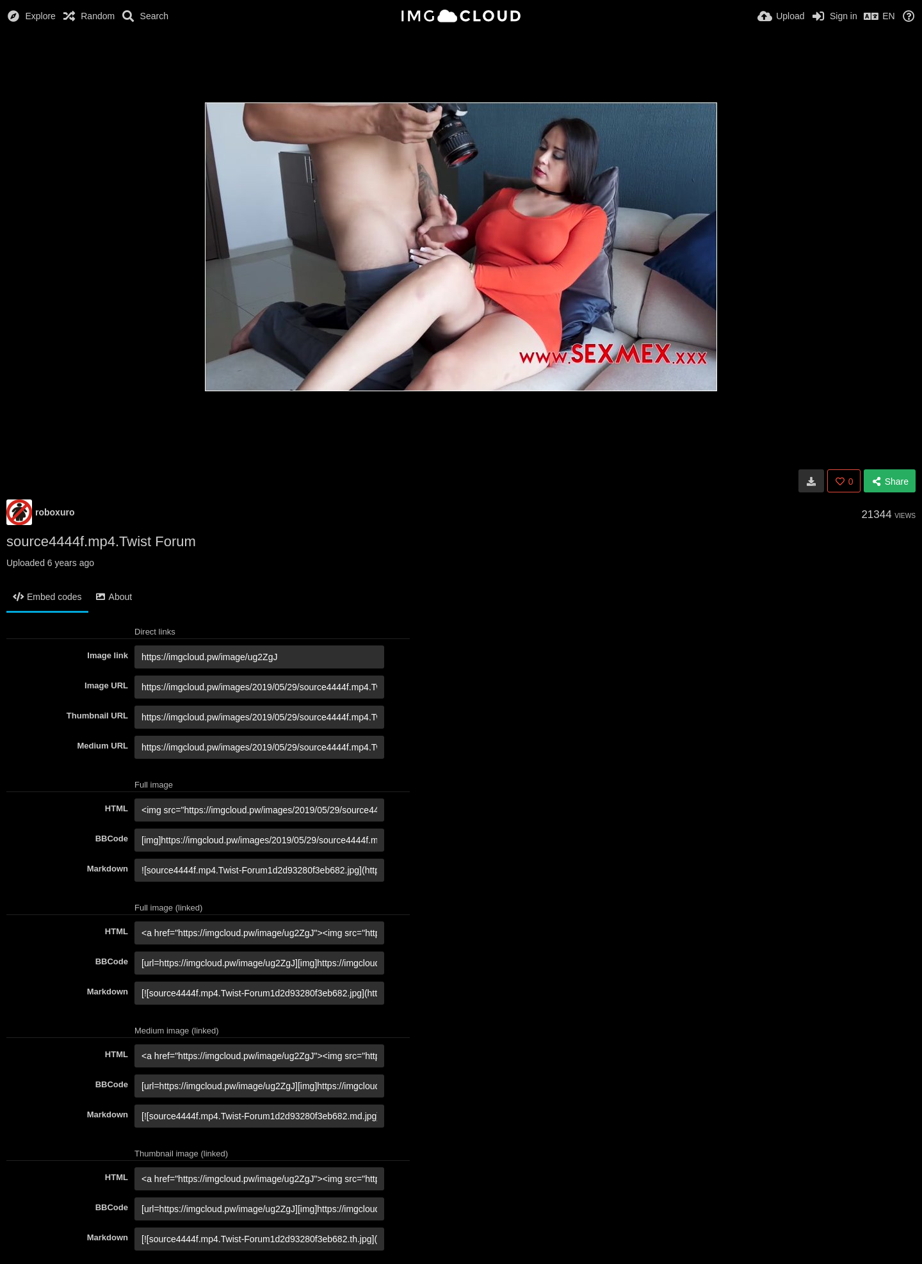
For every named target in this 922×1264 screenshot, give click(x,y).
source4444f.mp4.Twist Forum (101, 541)
